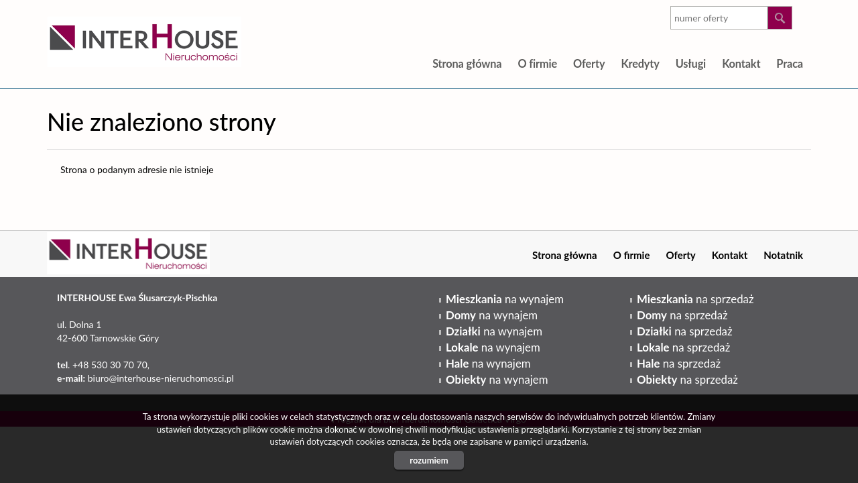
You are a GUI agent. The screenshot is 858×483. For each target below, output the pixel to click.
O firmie (537, 63)
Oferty (589, 63)
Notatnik (783, 255)
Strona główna (466, 63)
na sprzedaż (695, 299)
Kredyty (640, 63)
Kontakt (741, 63)
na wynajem (505, 299)
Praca (789, 63)
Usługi (691, 63)
